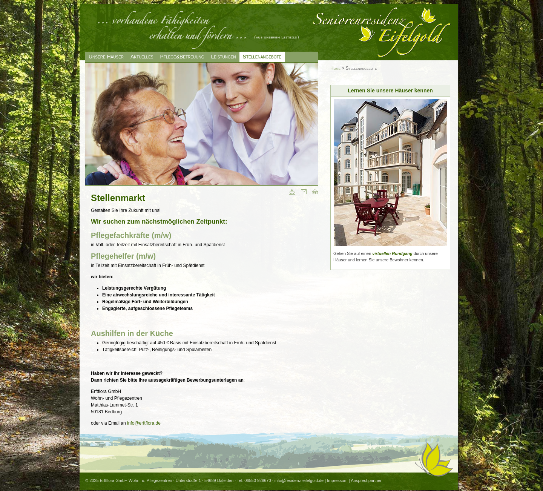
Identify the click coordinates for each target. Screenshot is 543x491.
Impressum (337, 480)
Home (335, 68)
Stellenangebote (262, 57)
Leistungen (223, 57)
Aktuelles (141, 57)
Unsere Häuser (106, 57)
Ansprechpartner (366, 480)
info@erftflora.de (144, 423)
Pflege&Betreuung (182, 57)
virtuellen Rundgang (392, 253)
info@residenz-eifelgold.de (299, 480)
